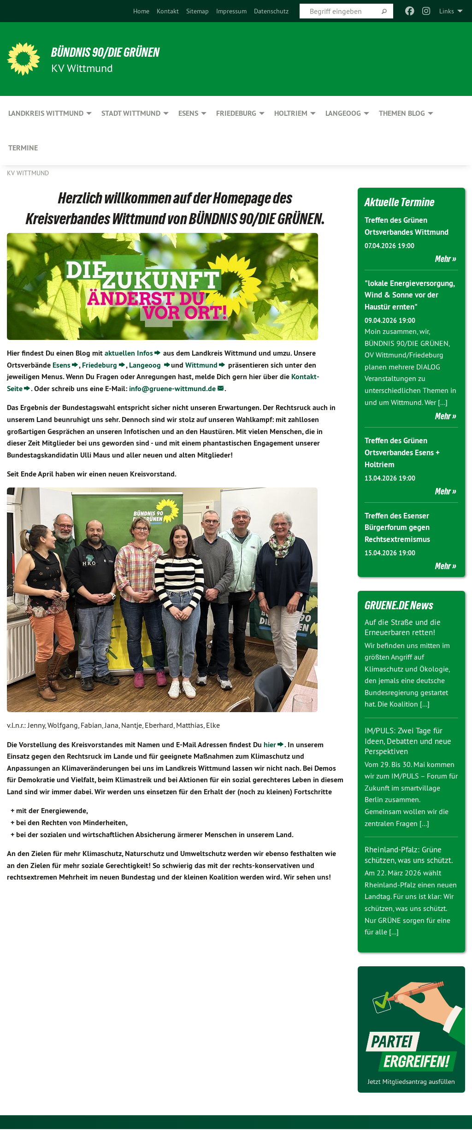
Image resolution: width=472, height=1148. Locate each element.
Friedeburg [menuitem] (236, 113)
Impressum (231, 11)
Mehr (443, 258)
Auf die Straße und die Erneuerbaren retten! (405, 635)
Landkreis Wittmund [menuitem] (45, 113)
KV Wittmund (28, 173)
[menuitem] (141, 11)
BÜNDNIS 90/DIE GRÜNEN (121, 51)
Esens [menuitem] (188, 113)
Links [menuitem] (446, 11)
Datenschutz (271, 11)
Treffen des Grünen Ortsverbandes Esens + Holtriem (405, 462)
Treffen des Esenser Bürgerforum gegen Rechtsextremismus (399, 536)
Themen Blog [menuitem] (402, 113)
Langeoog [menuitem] (343, 113)
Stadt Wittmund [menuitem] (130, 113)
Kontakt (168, 11)
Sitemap (197, 11)
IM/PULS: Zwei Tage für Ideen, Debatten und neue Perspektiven (411, 749)
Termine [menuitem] (23, 148)
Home (141, 11)
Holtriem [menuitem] (290, 113)
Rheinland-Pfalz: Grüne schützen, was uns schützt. (406, 868)
